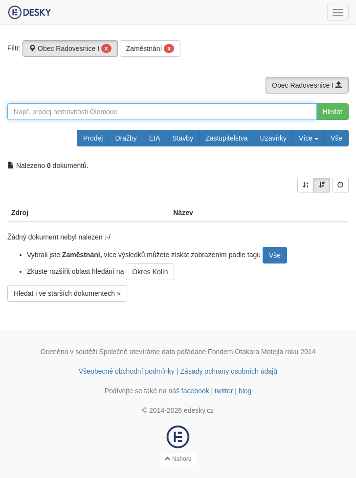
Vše (336, 138)
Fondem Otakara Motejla (245, 352)
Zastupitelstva (226, 138)
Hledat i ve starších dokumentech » (67, 293)
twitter (224, 391)
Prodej (93, 138)
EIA (154, 138)
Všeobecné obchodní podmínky (127, 371)
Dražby (125, 138)
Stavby (182, 138)
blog (245, 391)
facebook (195, 391)
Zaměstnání (150, 48)
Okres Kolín (150, 272)
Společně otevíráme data (137, 352)
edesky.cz (199, 410)
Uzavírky (273, 138)
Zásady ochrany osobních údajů (228, 371)
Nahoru (178, 458)
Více (308, 138)
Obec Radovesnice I (70, 48)
